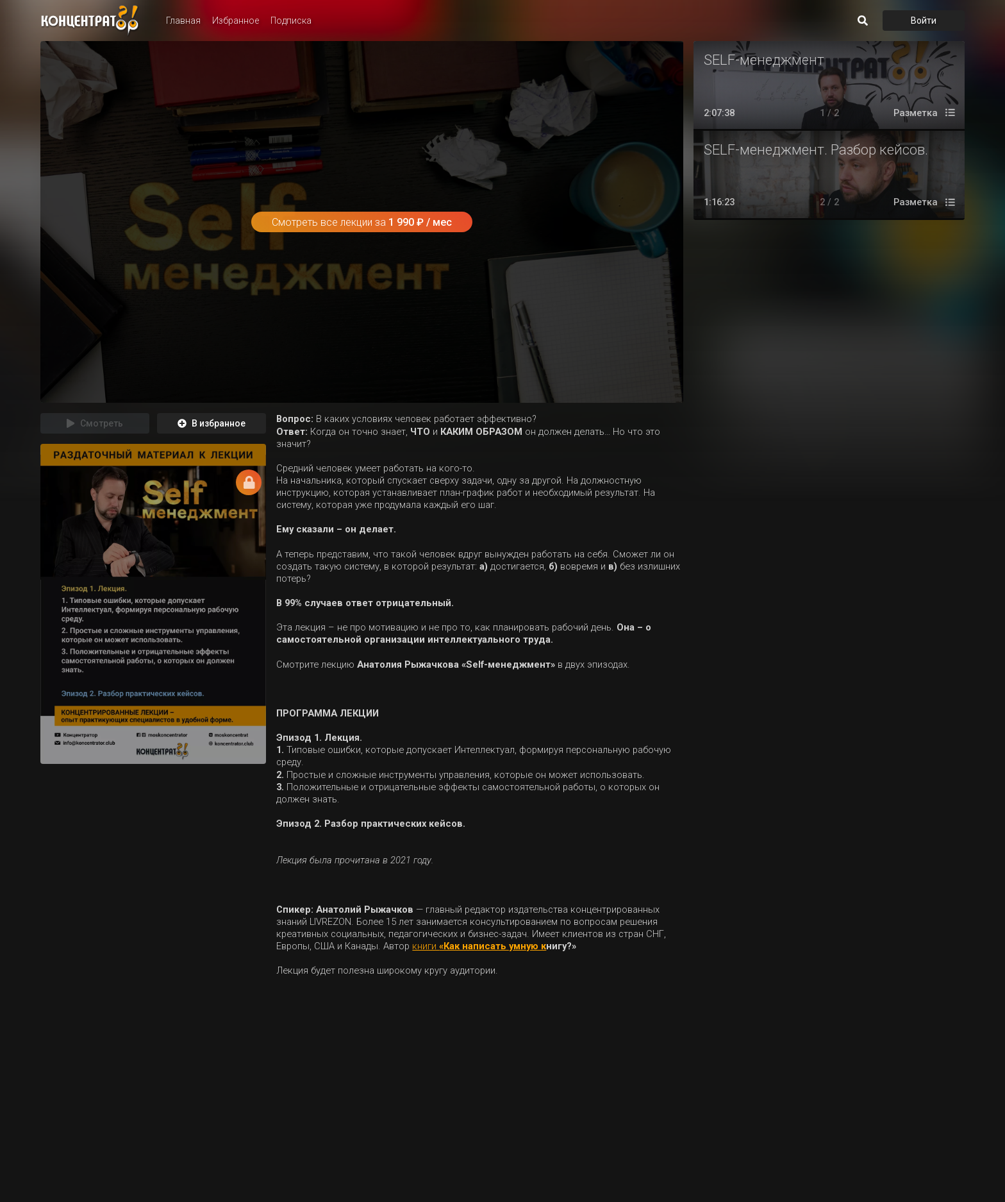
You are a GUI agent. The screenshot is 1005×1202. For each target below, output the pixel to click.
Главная (183, 20)
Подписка (290, 20)
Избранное (235, 20)
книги (425, 946)
